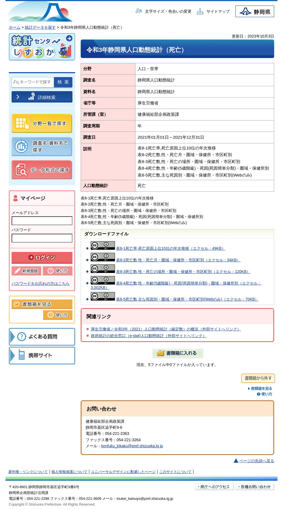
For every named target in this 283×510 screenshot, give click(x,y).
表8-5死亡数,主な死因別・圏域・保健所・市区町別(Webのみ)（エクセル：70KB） (187, 299)
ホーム (14, 27)
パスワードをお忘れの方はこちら (41, 283)
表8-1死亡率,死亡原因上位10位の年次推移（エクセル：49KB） (171, 248)
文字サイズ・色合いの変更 (168, 11)
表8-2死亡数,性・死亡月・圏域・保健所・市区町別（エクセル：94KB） (178, 260)
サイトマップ (218, 11)
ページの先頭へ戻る (256, 461)
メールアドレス (25, 213)
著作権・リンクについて (28, 472)
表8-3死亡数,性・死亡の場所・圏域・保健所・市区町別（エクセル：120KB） (183, 271)
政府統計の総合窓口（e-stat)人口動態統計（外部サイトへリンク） (148, 335)
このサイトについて (175, 472)
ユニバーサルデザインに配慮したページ (123, 472)
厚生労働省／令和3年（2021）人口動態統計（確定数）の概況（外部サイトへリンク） (166, 329)
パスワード (21, 230)
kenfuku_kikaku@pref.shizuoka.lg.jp (132, 446)
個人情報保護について (69, 472)
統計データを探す (40, 27)
